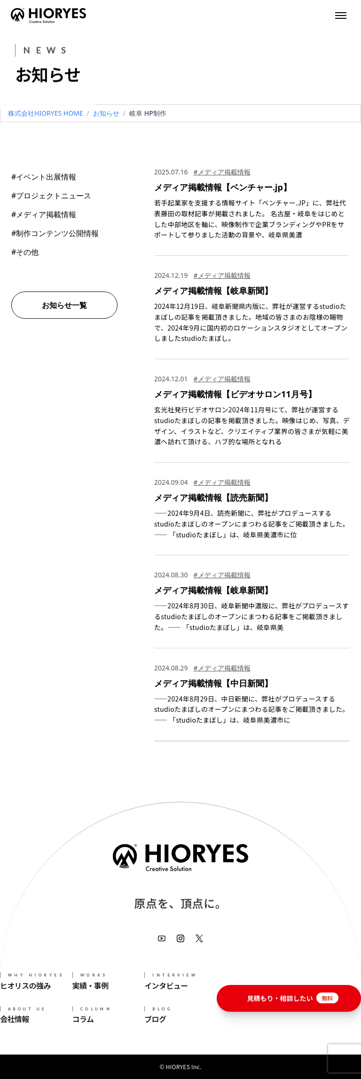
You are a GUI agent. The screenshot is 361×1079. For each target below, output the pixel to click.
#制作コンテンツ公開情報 (55, 233)
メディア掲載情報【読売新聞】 (213, 497)
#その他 (25, 252)
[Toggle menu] (340, 15)
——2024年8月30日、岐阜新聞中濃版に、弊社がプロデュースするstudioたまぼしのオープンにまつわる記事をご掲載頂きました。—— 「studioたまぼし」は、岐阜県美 (251, 616)
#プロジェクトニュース (51, 195)
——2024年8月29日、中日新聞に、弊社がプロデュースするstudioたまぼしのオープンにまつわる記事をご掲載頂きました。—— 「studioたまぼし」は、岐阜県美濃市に (251, 709)
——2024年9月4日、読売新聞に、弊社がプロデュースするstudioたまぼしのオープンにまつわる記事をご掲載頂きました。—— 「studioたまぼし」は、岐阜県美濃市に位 (251, 523)
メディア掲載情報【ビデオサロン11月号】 (235, 394)
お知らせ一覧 (64, 305)
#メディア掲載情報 (43, 214)
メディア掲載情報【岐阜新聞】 (213, 290)
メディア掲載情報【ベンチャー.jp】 (222, 187)
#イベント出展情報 (43, 177)
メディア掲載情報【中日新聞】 (213, 683)
